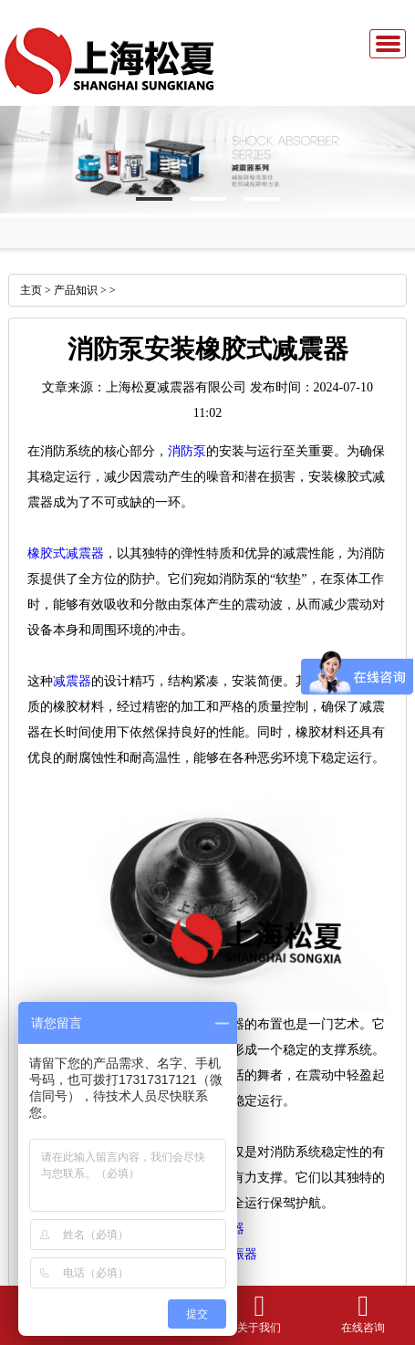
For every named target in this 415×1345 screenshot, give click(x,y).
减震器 (72, 681)
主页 (31, 290)
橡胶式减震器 (65, 553)
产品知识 (76, 290)
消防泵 (187, 451)
